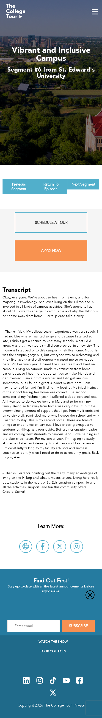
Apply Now (51, 250)
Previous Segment (18, 186)
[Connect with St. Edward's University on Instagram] (76, 546)
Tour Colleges (53, 651)
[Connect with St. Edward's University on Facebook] (42, 546)
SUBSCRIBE (78, 626)
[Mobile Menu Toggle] (95, 12)
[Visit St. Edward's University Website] (25, 546)
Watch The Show (53, 642)
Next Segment (83, 184)
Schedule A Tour (51, 222)
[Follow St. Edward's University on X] (59, 546)
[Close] (50, 597)
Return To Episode (50, 186)
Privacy (79, 705)
